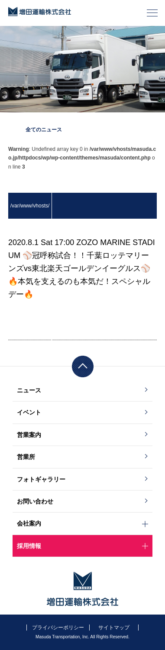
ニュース (29, 390)
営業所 (26, 456)
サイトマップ (113, 628)
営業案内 (29, 434)
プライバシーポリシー (58, 628)
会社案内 (29, 523)
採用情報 (29, 545)
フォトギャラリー (41, 479)
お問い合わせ (35, 501)
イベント (29, 412)
